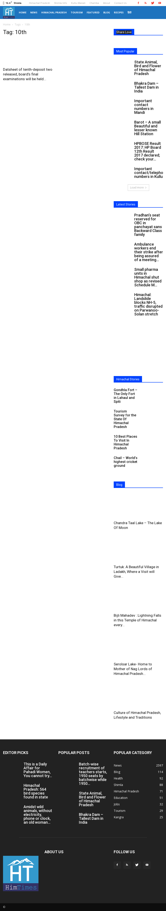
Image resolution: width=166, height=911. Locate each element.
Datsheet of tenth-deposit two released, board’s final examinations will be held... (27, 74)
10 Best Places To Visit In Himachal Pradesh (125, 442)
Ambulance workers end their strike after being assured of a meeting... (148, 252)
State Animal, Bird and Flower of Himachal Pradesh (147, 68)
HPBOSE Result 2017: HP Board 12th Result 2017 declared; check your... (147, 151)
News (33, 12)
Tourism (77, 12)
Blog (106, 12)
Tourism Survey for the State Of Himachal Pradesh (125, 419)
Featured (93, 12)
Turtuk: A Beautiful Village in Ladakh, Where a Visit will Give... (136, 572)
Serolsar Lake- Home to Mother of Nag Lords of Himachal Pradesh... (133, 669)
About (106, 3)
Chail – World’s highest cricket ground (125, 462)
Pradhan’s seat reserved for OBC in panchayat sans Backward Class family (148, 225)
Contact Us (120, 3)
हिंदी (129, 12)
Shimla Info (60, 3)
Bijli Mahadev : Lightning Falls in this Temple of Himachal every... (137, 620)
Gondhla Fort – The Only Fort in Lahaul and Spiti (125, 396)
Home (22, 12)
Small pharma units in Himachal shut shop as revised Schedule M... (147, 277)
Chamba (94, 3)
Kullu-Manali (78, 3)
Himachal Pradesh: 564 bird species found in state (36, 791)
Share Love (124, 32)
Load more (138, 187)
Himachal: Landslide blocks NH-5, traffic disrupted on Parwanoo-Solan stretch (148, 304)
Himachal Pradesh (39, 3)
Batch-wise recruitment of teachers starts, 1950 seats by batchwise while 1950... (93, 774)
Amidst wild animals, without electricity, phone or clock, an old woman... (38, 814)
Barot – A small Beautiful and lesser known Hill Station (147, 128)
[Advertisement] (138, 350)
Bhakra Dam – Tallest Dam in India (146, 87)
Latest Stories (125, 204)
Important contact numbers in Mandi (143, 107)
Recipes (119, 12)
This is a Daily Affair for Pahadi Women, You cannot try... (38, 770)
